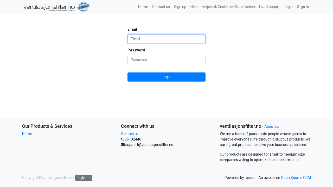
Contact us (130, 134)
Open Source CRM (296, 178)
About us (271, 126)
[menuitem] (143, 7)
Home (27, 134)
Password (136, 50)
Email (132, 29)
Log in (166, 77)
